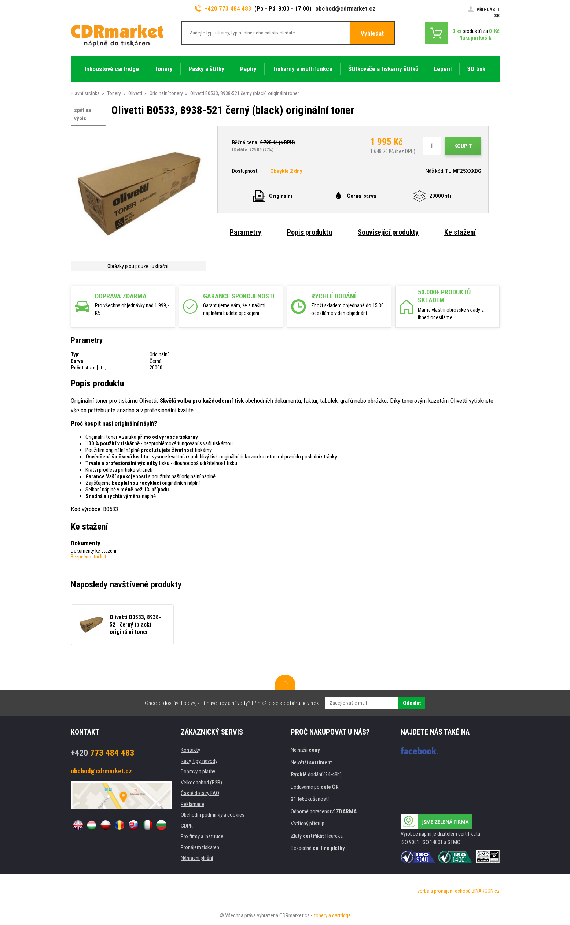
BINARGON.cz (486, 891)
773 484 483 (102, 753)
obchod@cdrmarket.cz (345, 8)
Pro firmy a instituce (202, 836)
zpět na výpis (82, 114)
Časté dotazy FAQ (200, 793)
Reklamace (192, 804)
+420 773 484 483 (223, 8)
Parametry (245, 232)
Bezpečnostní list (88, 557)
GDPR (187, 825)
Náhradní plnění (197, 858)
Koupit (463, 146)
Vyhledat (372, 33)
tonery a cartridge (332, 915)
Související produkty (388, 232)
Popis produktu (309, 232)
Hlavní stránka (85, 93)
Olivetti (135, 93)
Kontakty (190, 750)
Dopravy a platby (198, 771)
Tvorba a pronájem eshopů (443, 891)
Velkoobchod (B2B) (201, 782)
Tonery (114, 93)
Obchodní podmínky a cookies (212, 814)
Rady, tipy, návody (199, 761)
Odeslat (412, 703)
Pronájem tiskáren (200, 847)
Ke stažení (460, 232)
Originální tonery (166, 93)
